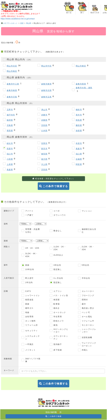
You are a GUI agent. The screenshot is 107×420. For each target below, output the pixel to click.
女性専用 (29, 317)
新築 (27, 265)
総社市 (10, 143)
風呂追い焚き (88, 308)
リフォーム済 (31, 325)
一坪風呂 (29, 344)
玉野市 (10, 110)
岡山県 (28, 23)
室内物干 (57, 344)
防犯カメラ (58, 321)
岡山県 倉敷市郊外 (20, 137)
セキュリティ (31, 330)
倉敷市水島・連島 (84, 88)
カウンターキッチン (60, 337)
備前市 (79, 110)
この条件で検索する (55, 186)
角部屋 (56, 300)
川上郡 (44, 164)
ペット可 (86, 312)
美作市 (79, 115)
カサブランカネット (10, 23)
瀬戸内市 (11, 115)
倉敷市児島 (12, 97)
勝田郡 (79, 125)
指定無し (57, 269)
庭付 (84, 304)
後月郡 (44, 159)
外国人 (85, 350)
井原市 (79, 143)
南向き (56, 308)
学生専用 (57, 317)
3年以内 (57, 265)
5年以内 (85, 265)
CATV (28, 291)
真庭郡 (10, 170)
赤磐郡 (44, 120)
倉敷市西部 (81, 84)
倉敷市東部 (46, 84)
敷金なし (57, 231)
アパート (29, 211)
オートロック (59, 312)
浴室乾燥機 (87, 337)
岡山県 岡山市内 (19, 59)
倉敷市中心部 (13, 84)
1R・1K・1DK (32, 248)
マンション (87, 211)
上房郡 (10, 164)
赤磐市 (44, 115)
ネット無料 (30, 321)
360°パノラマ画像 (32, 360)
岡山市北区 (12, 66)
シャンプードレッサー (89, 330)
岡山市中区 (46, 66)
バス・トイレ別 (60, 295)
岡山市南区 (12, 71)
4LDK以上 (58, 255)
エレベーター (88, 291)
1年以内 (29, 282)
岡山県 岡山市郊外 (20, 103)
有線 (27, 312)
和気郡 (79, 120)
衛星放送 (29, 300)
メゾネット (30, 350)
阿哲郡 (79, 164)
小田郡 (10, 159)
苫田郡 (44, 125)
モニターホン (88, 325)
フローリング (88, 295)
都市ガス (29, 308)
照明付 (85, 300)
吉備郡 (79, 159)
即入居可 (29, 278)
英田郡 (10, 131)
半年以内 (86, 278)
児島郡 (10, 125)
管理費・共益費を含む (32, 230)
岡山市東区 (81, 66)
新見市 (44, 149)
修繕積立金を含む (89, 230)
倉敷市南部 (12, 90)
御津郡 (10, 120)
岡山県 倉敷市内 (19, 77)
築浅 (55, 325)
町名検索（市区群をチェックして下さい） (55, 179)
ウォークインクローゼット (89, 344)
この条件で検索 (54, 416)
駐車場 (56, 304)
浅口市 (10, 154)
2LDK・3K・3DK (88, 248)
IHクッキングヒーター (60, 330)
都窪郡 (44, 154)
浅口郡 (79, 154)
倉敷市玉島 (46, 97)
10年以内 (29, 269)
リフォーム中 (88, 321)
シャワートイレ (32, 295)
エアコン (57, 291)
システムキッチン (32, 337)
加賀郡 (79, 131)
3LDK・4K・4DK (31, 254)
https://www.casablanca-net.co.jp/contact (18, 19)
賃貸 (21, 23)
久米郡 (44, 131)
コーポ (56, 211)
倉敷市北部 (46, 90)
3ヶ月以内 (58, 278)
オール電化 (87, 317)
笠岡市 (44, 143)
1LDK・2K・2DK (59, 248)
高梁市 (10, 149)
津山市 (44, 110)
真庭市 (79, 149)
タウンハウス (59, 215)
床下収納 (57, 350)
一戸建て (29, 215)
